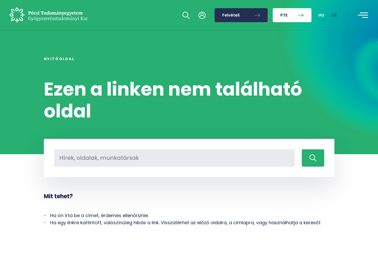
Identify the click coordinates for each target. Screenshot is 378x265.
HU (321, 15)
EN (334, 15)
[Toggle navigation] (363, 15)
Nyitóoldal (59, 58)
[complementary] (323, 227)
